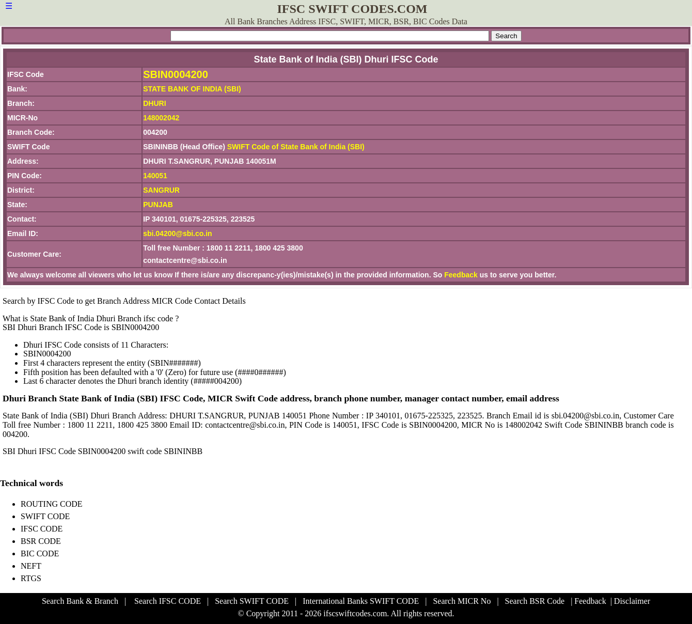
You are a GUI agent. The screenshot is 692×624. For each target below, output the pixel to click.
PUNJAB (158, 204)
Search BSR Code (535, 601)
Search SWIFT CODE (252, 601)
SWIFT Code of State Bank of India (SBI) (296, 147)
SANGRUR (161, 190)
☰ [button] (8, 6)
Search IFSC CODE (167, 601)
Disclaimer (632, 601)
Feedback (461, 275)
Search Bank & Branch (80, 601)
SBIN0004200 (175, 74)
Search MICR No (462, 601)
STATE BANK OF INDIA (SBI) (192, 89)
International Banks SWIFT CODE (361, 601)
